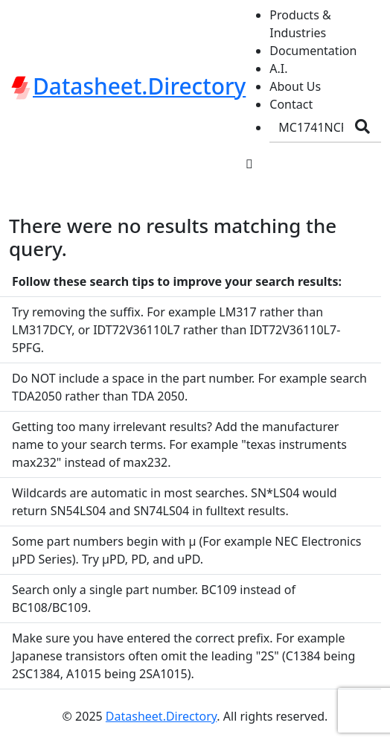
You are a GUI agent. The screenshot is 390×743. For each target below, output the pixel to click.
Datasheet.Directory (161, 716)
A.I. (278, 68)
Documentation (313, 50)
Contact (291, 104)
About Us (295, 86)
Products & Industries (299, 24)
